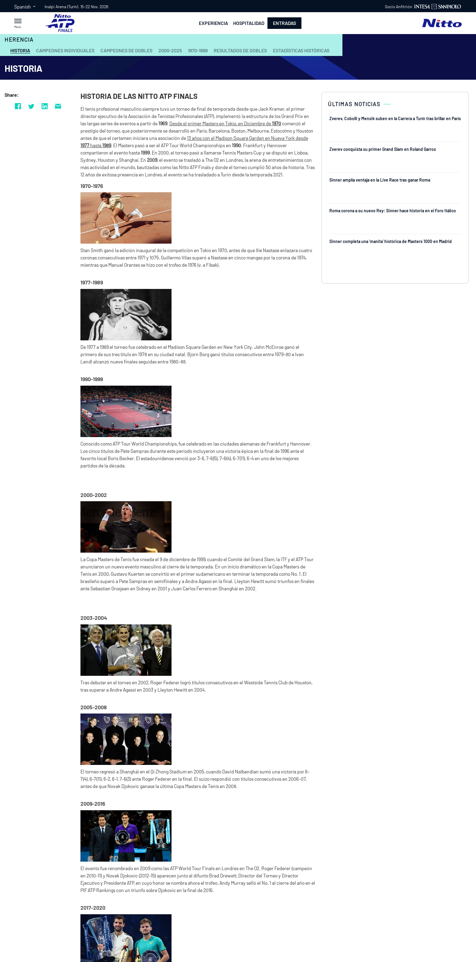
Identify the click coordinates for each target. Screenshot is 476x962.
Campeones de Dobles (126, 50)
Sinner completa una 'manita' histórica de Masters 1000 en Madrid (390, 241)
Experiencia (213, 23)
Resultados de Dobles (240, 50)
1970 (276, 123)
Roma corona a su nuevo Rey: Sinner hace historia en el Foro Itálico (392, 210)
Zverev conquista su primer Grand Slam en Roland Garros (382, 149)
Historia (20, 50)
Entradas (284, 23)
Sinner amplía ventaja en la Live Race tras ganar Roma (379, 179)
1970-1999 (198, 50)
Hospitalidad (248, 23)
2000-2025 (170, 50)
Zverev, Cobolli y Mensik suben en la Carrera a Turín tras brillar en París (395, 118)
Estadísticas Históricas (301, 50)
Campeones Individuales (65, 50)
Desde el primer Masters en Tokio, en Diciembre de (220, 123)
